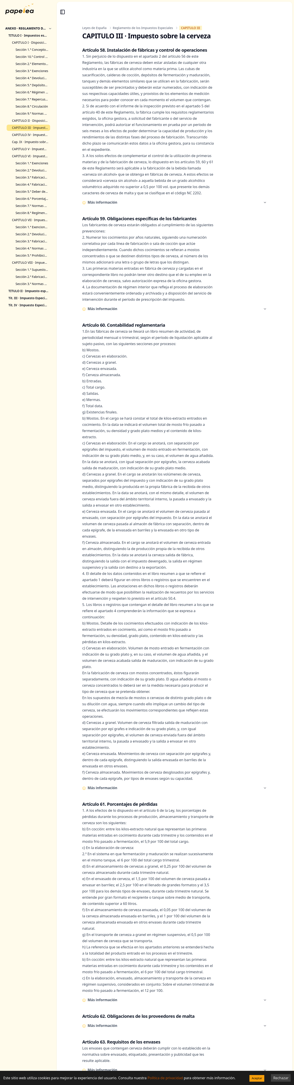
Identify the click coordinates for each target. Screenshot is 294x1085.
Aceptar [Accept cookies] (257, 1078)
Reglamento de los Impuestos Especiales (143, 28)
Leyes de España (94, 28)
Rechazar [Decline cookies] (280, 1077)
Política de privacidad (165, 1077)
